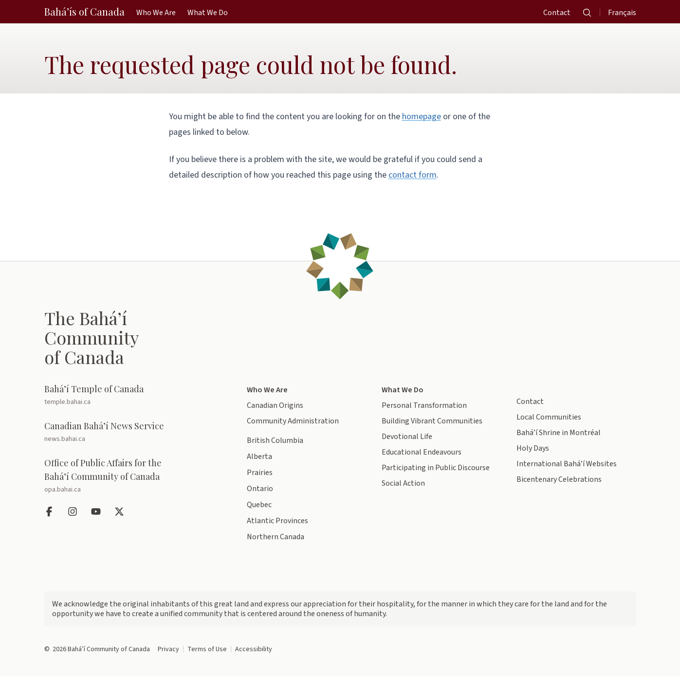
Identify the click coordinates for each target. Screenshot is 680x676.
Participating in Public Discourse (436, 467)
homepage (421, 116)
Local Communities (548, 417)
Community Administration (293, 421)
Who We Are (267, 389)
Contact (530, 401)
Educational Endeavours (421, 452)
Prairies (260, 472)
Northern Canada (275, 536)
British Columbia (275, 440)
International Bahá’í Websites (566, 463)
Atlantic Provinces (277, 520)
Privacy (168, 649)
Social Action (403, 483)
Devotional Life (407, 436)
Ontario (260, 488)
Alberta (259, 456)
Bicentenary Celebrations (559, 479)
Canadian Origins (275, 405)
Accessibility (253, 649)
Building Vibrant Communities (432, 421)
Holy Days (532, 448)
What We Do (402, 389)
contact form (412, 175)
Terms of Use (207, 649)
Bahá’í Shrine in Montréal (558, 432)
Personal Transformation (424, 405)
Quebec (259, 504)
